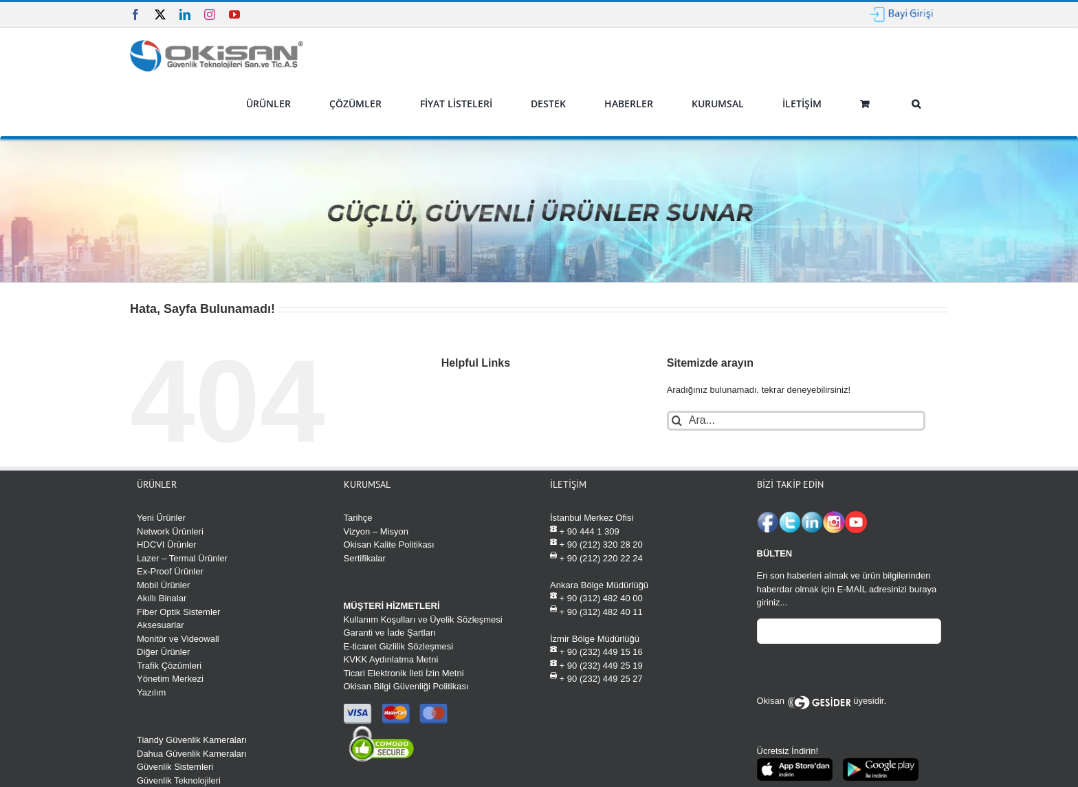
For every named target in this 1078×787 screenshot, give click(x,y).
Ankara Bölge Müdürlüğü (599, 585)
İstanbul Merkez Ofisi (591, 518)
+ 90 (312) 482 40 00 (596, 597)
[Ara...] (796, 421)
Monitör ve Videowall (178, 639)
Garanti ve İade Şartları (390, 632)
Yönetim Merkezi (170, 678)
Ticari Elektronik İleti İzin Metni (404, 673)
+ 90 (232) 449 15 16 (596, 651)
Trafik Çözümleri (169, 665)
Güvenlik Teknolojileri (179, 780)
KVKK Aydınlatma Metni (391, 659)
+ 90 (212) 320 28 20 (596, 544)
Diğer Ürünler (163, 652)
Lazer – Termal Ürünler (182, 558)
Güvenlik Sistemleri (175, 767)
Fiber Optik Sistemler (178, 612)
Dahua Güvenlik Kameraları (192, 753)
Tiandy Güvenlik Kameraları (192, 740)
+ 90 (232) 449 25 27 (596, 678)
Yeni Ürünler (161, 518)
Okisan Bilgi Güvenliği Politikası (406, 686)
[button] (916, 104)
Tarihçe (358, 518)
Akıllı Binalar (161, 598)
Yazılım (151, 692)
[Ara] (677, 421)
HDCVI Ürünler (167, 544)
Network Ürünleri (170, 531)
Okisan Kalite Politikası (389, 544)
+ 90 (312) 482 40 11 (596, 611)
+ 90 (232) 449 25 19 (596, 665)
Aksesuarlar (160, 625)
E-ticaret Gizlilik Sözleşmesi (399, 646)
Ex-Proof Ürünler (170, 571)
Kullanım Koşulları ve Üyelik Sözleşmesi (423, 619)
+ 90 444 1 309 (584, 531)
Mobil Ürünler (163, 585)
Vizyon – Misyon (376, 531)
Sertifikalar (365, 558)
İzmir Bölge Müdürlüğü (594, 639)
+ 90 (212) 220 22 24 (596, 557)
